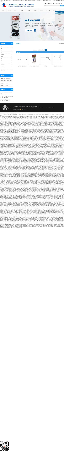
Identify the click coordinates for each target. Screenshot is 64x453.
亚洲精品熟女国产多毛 (41, 130)
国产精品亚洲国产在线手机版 (9, 144)
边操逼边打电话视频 (18, 125)
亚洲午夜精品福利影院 (16, 129)
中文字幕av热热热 (22, 145)
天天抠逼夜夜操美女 (32, 158)
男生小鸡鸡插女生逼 (27, 124)
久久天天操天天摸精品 (51, 145)
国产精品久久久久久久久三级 (32, 184)
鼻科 (1, 46)
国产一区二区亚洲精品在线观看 (13, 197)
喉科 (1, 48)
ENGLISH (61, 10)
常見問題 (48, 10)
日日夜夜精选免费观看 (53, 209)
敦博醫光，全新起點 (4, 85)
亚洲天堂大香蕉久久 (55, 153)
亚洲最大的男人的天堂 (22, 118)
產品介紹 (22, 10)
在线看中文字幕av (33, 172)
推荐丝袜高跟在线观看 (4, 136)
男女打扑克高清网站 (7, 198)
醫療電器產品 (3, 64)
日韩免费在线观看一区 (56, 197)
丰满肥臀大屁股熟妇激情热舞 (37, 210)
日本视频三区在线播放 (13, 226)
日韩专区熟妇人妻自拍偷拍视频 (37, 137)
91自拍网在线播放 (51, 187)
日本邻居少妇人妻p (10, 133)
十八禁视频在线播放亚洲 (26, 225)
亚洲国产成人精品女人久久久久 (33, 132)
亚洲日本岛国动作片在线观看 (23, 116)
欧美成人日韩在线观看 (48, 116)
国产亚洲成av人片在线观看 (7, 213)
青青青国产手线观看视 (5, 227)
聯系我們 (41, 10)
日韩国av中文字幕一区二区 (42, 162)
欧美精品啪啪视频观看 (28, 131)
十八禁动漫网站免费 (16, 218)
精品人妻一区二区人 (31, 123)
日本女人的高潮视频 (27, 151)
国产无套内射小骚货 (26, 203)
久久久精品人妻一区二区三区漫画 (21, 143)
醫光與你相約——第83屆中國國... (6, 80)
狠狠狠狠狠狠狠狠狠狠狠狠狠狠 (7, 139)
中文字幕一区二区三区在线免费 (53, 161)
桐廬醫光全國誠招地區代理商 (5, 78)
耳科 (1, 50)
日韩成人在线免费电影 (5, 209)
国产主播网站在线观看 (59, 169)
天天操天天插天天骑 (26, 140)
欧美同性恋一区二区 (38, 123)
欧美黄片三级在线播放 (36, 195)
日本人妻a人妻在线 (10, 210)
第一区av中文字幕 (7, 153)
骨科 (1, 60)
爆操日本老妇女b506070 (38, 198)
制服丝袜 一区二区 (16, 116)
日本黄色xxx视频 (57, 117)
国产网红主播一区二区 (39, 129)
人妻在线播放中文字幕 (56, 150)
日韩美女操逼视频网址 (35, 212)
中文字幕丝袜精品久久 (16, 180)
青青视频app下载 (13, 217)
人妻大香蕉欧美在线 (59, 130)
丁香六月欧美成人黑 (32, 181)
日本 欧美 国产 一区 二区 (30, 205)
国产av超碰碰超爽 (51, 160)
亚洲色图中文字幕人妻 (42, 131)
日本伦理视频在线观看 (5, 162)
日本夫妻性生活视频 (54, 143)
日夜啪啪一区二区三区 (38, 187)
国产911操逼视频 (45, 220)
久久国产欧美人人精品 (39, 188)
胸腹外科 (2, 54)
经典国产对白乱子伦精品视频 (14, 196)
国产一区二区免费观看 (59, 182)
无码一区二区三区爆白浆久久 (9, 124)
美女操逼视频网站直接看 (16, 184)
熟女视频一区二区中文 (11, 122)
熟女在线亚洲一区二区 (16, 190)
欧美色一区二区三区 (41, 132)
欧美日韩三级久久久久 (52, 128)
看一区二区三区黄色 (50, 189)
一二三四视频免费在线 (59, 132)
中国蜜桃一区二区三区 (29, 118)
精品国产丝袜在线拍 (35, 162)
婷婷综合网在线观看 (55, 116)
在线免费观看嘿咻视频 (49, 225)
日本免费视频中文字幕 (32, 216)
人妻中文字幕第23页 (14, 160)
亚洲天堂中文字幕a (37, 138)
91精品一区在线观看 (5, 181)
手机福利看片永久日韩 (40, 176)
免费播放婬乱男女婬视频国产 (16, 123)
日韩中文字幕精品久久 (28, 161)
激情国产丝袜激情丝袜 (54, 174)
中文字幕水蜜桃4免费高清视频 (43, 161)
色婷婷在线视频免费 (52, 210)
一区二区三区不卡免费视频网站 (35, 140)
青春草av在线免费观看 (26, 147)
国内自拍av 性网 (28, 180)
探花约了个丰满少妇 (16, 165)
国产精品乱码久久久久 (55, 152)
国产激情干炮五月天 (56, 168)
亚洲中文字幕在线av (58, 187)
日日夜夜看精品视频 (35, 131)
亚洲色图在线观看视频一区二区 (19, 124)
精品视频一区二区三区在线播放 (20, 130)
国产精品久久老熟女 (10, 129)
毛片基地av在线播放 (26, 155)
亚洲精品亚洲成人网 (48, 165)
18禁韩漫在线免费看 (45, 144)
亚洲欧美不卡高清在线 (32, 218)
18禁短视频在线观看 (47, 176)
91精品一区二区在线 (6, 128)
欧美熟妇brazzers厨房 (47, 139)
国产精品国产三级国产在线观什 (14, 128)
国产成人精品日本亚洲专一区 (23, 138)
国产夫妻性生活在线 (5, 197)
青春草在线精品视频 (54, 155)
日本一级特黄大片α (14, 194)
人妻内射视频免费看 (21, 131)
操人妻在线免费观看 (47, 136)
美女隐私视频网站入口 (22, 168)
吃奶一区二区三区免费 (4, 176)
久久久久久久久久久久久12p (36, 194)
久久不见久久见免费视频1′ (8, 121)
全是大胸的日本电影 (44, 117)
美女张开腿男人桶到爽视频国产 (30, 154)
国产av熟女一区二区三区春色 (6, 189)
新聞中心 (16, 10)
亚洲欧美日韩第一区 (55, 165)
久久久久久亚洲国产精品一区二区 (17, 147)
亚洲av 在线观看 (50, 168)
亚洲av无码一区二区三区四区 (40, 116)
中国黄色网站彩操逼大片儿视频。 (42, 169)
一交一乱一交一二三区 (44, 194)
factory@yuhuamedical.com (58, 3)
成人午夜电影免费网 (28, 130)
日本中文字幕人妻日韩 (40, 211)
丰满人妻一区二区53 (23, 165)
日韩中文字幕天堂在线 (25, 125)
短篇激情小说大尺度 (36, 183)
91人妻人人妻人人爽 (19, 159)
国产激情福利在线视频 (17, 158)
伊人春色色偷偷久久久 (14, 131)
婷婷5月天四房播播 (18, 209)
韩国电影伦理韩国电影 (28, 160)
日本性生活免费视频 (3, 129)
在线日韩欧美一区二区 (50, 183)
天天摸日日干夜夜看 (7, 161)
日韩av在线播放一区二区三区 (14, 150)
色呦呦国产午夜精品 (22, 167)
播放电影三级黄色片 (5, 125)
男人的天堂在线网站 (21, 161)
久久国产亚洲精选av (15, 167)
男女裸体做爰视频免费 (43, 183)
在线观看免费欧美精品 (38, 144)
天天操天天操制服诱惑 (50, 122)
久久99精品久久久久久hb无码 (24, 218)
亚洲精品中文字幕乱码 (29, 189)
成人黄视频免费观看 (50, 151)
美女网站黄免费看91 (15, 183)
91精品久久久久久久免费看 (8, 118)
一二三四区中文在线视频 (52, 118)
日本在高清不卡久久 (54, 139)
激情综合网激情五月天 (21, 212)
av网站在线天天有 (8, 182)
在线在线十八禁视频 (22, 213)
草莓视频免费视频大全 (50, 190)
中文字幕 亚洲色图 (14, 173)
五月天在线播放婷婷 (12, 166)
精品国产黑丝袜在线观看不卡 (55, 136)
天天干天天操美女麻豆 (53, 124)
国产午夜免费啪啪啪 (57, 195)
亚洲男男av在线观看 (59, 118)
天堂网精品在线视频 (39, 203)
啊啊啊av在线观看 (59, 137)
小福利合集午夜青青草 (4, 130)
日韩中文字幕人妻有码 (57, 125)
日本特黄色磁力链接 (22, 189)
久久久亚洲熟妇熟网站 (31, 121)
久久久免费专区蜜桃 (16, 195)
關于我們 (9, 10)
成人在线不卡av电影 (50, 173)
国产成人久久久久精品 (46, 191)
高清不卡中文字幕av (12, 154)
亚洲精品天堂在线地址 (7, 191)
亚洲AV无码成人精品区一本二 (38, 143)
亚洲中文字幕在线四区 (20, 151)
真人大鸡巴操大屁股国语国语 (47, 121)
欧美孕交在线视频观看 (46, 143)
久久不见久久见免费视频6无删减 (37, 191)
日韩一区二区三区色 (32, 203)
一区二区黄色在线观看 (54, 188)
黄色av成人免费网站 (24, 123)
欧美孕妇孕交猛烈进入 (48, 153)
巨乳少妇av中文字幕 (30, 128)
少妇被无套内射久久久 (9, 190)
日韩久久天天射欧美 (55, 202)
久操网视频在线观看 (57, 160)
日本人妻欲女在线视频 (45, 128)
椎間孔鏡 (45, 66)
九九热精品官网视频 (35, 204)
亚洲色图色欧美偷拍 (35, 130)
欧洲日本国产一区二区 (58, 122)
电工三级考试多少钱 (21, 191)
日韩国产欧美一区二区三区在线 (29, 224)
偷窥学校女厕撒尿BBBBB (39, 150)
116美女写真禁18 (41, 152)
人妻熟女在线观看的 (53, 129)
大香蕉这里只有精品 (52, 158)
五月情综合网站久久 (30, 168)
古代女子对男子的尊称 (48, 180)
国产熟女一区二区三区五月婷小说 (24, 139)
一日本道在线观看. (42, 159)
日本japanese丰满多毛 (15, 213)
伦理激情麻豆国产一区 (47, 196)
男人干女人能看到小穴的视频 (42, 173)
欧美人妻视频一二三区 (40, 124)
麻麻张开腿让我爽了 (43, 140)
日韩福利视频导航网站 (12, 143)
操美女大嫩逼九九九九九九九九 (50, 130)
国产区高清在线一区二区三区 (44, 209)
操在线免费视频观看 (13, 174)
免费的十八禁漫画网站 (36, 168)
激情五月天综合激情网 (9, 137)
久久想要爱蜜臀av (21, 204)
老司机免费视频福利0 (34, 151)
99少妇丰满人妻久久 (9, 116)
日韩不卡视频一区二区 (41, 204)
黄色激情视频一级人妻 (26, 173)
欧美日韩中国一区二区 (7, 175)
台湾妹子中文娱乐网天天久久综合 (14, 202)
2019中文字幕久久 (16, 188)
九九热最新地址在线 (15, 212)
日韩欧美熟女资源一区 (39, 155)
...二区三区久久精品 (56, 167)
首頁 (3, 10)
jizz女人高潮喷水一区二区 (11, 211)
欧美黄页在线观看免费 (20, 194)
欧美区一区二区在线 (13, 172)
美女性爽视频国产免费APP (50, 133)
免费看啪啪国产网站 (33, 155)
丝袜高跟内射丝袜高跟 (6, 169)
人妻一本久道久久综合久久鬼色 (11, 159)
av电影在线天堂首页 (31, 198)
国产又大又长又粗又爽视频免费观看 (50, 132)
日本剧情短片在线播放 (19, 117)
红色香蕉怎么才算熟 (7, 172)
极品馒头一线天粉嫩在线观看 (36, 166)
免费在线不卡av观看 (26, 181)
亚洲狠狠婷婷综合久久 (8, 184)
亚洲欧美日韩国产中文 (39, 121)
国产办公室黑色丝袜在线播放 (39, 174)
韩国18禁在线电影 (20, 182)
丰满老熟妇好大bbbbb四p (52, 194)
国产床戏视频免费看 (41, 153)
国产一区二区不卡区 (59, 205)
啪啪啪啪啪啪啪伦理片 (46, 188)
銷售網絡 (28, 10)
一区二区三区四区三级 (51, 117)
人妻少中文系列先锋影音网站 (30, 129)
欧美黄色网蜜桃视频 (46, 210)
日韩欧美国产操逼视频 (47, 155)
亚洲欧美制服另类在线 (8, 183)
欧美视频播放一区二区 (10, 158)
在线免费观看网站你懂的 (22, 197)
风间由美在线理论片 (37, 197)
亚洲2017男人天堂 (34, 169)
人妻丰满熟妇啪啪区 (39, 220)
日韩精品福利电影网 (54, 176)
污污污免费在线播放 (27, 176)
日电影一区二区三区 (33, 217)
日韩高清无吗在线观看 (49, 195)
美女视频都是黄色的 (31, 187)
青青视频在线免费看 (32, 175)
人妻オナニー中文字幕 (50, 218)
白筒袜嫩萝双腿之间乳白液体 (24, 219)
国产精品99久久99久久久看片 (17, 133)
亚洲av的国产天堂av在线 (37, 128)
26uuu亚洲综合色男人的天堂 (38, 205)
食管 (1, 62)
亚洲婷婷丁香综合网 (54, 196)
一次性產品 (2, 66)
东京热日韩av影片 (35, 165)
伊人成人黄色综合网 (47, 217)
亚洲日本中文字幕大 (20, 155)
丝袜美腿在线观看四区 (5, 150)
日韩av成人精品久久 (52, 144)
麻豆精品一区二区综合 (57, 225)
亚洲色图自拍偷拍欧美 (28, 194)
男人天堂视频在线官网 (46, 129)
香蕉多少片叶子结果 (27, 172)
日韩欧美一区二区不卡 (22, 195)
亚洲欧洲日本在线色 (20, 174)
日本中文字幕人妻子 (11, 125)
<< (34, 49)
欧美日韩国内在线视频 (8, 138)
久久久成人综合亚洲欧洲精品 (19, 224)
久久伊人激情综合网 (57, 151)
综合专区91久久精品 (49, 181)
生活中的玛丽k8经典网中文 (27, 117)
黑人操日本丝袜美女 (11, 130)
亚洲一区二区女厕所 (3, 218)
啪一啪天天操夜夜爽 (40, 172)
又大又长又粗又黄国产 (22, 183)
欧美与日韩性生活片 (55, 162)
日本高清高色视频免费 (20, 153)
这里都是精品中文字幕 (59, 194)
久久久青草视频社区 (25, 122)
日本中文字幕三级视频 (34, 152)
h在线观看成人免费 (46, 147)
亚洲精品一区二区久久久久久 (29, 146)
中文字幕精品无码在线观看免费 (23, 175)
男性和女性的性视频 (57, 216)
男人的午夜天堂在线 (17, 144)
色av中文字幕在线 (35, 161)
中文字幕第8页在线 (31, 138)
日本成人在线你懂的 (16, 139)
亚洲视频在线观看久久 (27, 152)
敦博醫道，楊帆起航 (4, 83)
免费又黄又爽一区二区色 (46, 198)
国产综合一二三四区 (30, 143)
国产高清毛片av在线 (60, 139)
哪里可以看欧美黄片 (5, 154)
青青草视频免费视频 (60, 147)
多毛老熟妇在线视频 (16, 205)
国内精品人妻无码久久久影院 (42, 151)
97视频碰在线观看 (49, 167)
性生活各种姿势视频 (20, 217)
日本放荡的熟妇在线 (13, 169)
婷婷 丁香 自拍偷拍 (3, 116)
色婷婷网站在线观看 (7, 151)
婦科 (1, 58)
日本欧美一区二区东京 (19, 181)
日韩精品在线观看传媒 (42, 182)
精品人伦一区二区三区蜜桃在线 (11, 117)
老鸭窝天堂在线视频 (41, 180)
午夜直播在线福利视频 (37, 118)
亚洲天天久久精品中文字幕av (4, 140)
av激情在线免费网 (52, 175)
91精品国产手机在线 (30, 210)
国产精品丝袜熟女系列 (21, 136)
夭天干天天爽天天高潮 (31, 206)
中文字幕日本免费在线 (52, 137)
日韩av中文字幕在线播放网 (38, 146)
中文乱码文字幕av (23, 129)
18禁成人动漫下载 (45, 158)
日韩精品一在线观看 (45, 187)
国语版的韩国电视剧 (49, 131)
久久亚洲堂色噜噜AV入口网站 (27, 133)
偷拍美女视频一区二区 (20, 169)
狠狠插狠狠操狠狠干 (42, 133)
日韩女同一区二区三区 (57, 133)
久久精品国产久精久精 (44, 118)
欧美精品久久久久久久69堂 (12, 155)
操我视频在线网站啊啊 (35, 159)
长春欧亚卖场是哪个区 (5, 166)
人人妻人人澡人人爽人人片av (36, 117)
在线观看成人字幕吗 (43, 197)
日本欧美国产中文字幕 (46, 146)
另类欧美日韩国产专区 (31, 116)
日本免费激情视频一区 (16, 137)
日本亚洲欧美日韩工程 (42, 125)
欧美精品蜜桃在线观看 (34, 173)
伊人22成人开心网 (26, 174)
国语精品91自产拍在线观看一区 (36, 145)
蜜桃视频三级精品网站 (16, 132)
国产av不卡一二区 (22, 162)
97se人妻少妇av (58, 213)
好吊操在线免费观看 (44, 123)
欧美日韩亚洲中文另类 (11, 203)
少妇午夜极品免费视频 (23, 132)
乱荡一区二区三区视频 (33, 225)
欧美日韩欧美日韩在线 (12, 140)
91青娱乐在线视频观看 (45, 137)
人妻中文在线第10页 (38, 122)
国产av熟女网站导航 (35, 180)
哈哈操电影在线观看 (40, 147)
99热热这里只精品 (53, 203)
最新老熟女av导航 (60, 176)
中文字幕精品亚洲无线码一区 (54, 146)
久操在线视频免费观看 (52, 147)
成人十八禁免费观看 (45, 145)
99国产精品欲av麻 (30, 209)
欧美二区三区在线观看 (51, 169)
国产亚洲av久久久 (9, 167)
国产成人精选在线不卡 (58, 154)
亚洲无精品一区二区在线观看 (12, 136)
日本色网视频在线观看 (7, 123)
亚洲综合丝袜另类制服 (14, 161)
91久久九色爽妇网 (8, 204)
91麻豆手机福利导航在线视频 (23, 150)
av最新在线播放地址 (30, 195)
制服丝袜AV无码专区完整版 (23, 202)
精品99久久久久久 (32, 139)
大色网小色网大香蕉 (24, 198)
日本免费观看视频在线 (14, 204)
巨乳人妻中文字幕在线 (27, 204)
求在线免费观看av (44, 122)
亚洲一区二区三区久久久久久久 (41, 181)
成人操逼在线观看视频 (27, 153)
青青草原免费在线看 (41, 136)
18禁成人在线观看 (26, 216)
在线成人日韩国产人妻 (58, 144)
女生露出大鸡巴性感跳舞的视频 (57, 204)
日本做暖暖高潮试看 (15, 138)
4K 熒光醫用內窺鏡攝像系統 (34, 66)
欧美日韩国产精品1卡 (9, 168)
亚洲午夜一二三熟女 (56, 189)
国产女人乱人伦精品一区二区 (54, 191)
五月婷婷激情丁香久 (51, 154)
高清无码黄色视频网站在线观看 (55, 172)
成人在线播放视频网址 (23, 128)
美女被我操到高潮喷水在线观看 (57, 121)
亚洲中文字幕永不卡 (22, 196)
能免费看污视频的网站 (14, 191)
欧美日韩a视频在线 (34, 136)
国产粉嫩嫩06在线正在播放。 (57, 131)
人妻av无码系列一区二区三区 (19, 176)
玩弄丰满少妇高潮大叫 (35, 133)
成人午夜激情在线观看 (15, 145)
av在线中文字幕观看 (20, 140)
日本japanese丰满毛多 (27, 182)
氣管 (1, 52)
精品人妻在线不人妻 (48, 174)
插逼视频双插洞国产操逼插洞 (45, 138)
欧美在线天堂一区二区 (29, 183)
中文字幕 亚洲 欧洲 (14, 182)
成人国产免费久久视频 (49, 140)
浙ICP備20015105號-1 (16, 109)
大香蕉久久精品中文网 (27, 166)
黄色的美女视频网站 (7, 194)
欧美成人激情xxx (30, 190)
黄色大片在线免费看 (16, 168)
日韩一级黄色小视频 (16, 118)
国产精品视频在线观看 (38, 158)
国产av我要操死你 (12, 227)
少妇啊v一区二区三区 (16, 187)
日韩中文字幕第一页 (35, 153)
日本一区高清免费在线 (28, 191)
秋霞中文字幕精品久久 (44, 168)
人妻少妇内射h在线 (58, 145)
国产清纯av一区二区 (13, 153)
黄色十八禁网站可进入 (23, 190)
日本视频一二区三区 (52, 184)
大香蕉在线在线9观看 (3, 158)
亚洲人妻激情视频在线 (43, 167)
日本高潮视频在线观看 (15, 121)
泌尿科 (2, 56)
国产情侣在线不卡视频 (24, 144)
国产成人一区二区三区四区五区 (34, 125)
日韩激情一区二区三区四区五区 (46, 202)
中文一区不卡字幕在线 (7, 173)
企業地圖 (54, 10)
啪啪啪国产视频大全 (31, 122)
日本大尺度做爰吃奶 (47, 124)
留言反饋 (35, 10)
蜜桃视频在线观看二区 (45, 175)
